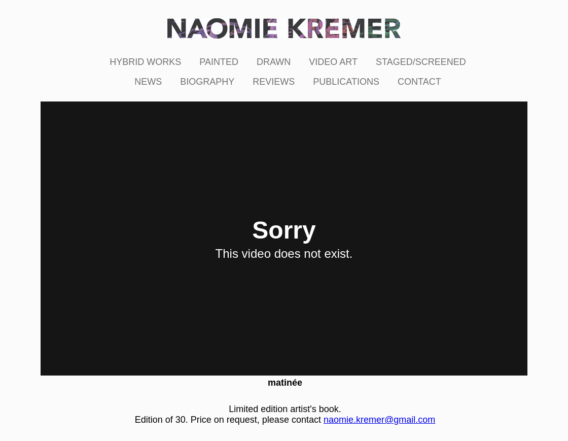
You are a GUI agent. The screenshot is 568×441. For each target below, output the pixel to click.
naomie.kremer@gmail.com (379, 420)
